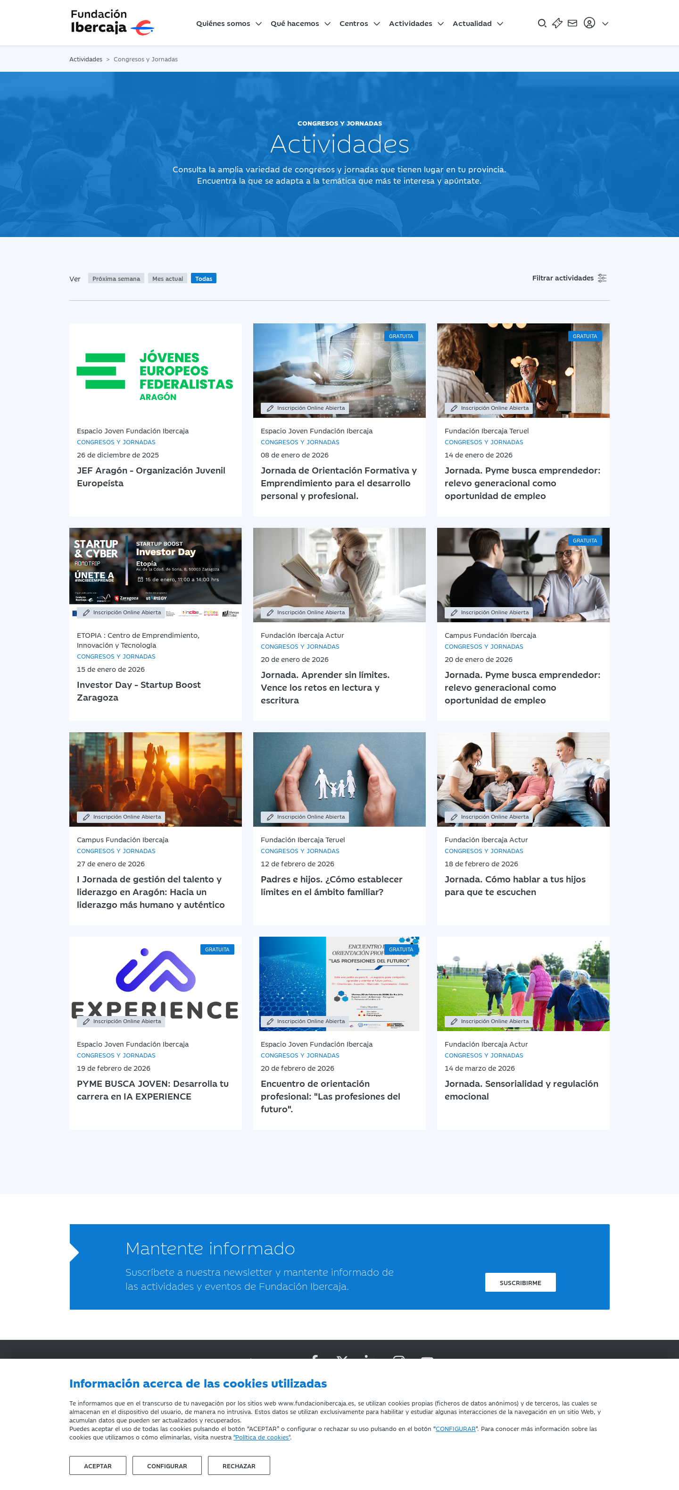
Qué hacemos (295, 22)
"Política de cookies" (261, 1436)
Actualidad (472, 22)
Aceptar (98, 1465)
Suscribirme (520, 1282)
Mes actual (167, 278)
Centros (354, 22)
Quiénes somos (223, 22)
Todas (203, 278)
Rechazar (239, 1465)
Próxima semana (116, 278)
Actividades (410, 22)
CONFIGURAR (456, 1428)
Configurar (167, 1465)
